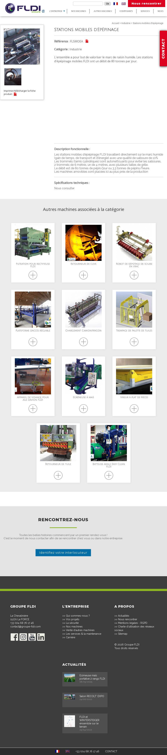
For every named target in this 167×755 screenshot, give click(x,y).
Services (145, 11)
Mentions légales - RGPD (132, 622)
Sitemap (122, 633)
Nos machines (78, 11)
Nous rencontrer (147, 3)
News (160, 11)
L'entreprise (55, 11)
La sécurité (72, 622)
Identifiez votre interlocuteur (63, 552)
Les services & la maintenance (83, 633)
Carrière (70, 637)
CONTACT (111, 751)
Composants (126, 11)
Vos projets (72, 619)
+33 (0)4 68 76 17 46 (22, 622)
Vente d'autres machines (80, 630)
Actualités (123, 615)
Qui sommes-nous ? (78, 615)
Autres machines (103, 11)
